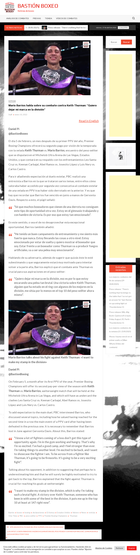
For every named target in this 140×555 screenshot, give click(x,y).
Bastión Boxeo (38, 6)
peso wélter (31, 516)
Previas (37, 18)
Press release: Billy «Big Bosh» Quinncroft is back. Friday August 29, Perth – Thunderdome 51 (120, 317)
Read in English (89, 121)
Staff (10, 114)
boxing (27, 512)
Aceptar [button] (132, 548)
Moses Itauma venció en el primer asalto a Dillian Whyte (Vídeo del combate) (120, 341)
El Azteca (51, 512)
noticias (92, 512)
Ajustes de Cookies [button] (103, 548)
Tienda (48, 18)
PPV (40, 516)
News (83, 512)
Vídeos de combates (66, 18)
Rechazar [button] (119, 548)
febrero (76, 512)
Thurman (73, 516)
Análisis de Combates (17, 18)
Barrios (11, 512)
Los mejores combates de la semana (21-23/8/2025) (120, 330)
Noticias (12, 101)
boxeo (19, 512)
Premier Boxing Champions (55, 516)
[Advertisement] (120, 95)
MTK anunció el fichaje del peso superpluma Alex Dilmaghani (36, 527)
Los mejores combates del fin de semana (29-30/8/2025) (120, 280)
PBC (21, 516)
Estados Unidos (63, 512)
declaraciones (38, 512)
